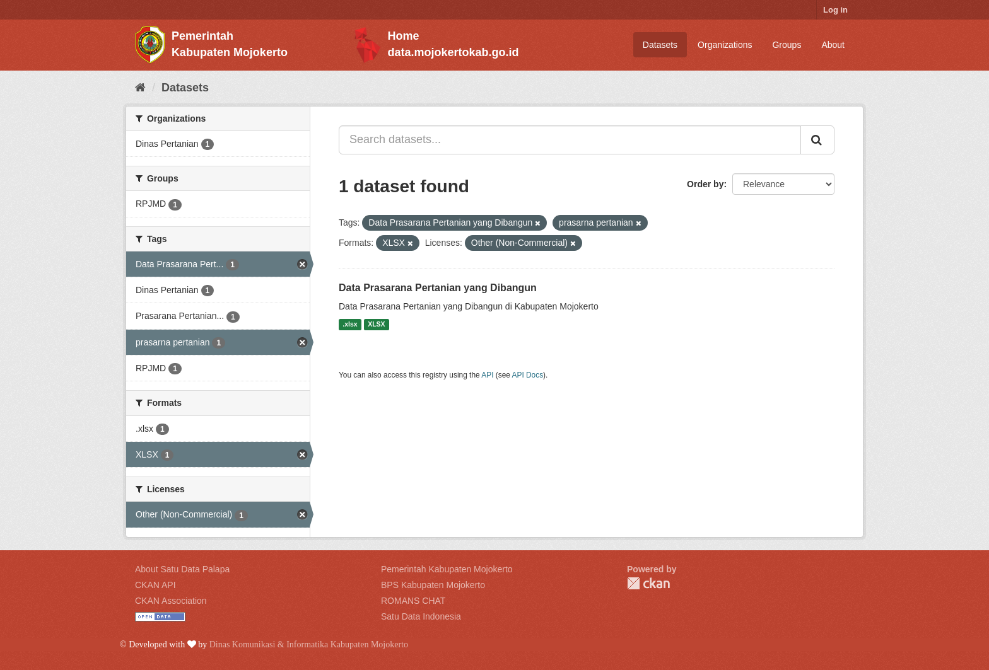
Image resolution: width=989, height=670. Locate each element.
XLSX (376, 324)
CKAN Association (171, 601)
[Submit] (817, 139)
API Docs (528, 375)
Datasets (660, 45)
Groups (786, 45)
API (487, 375)
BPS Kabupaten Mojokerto (433, 585)
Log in (835, 9)
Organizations (725, 45)
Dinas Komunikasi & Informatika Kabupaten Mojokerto (308, 644)
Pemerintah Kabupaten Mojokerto (447, 569)
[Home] (140, 87)
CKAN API (155, 585)
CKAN (648, 583)
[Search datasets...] (570, 139)
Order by (705, 184)
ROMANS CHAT (413, 601)
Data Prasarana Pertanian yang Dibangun (438, 287)
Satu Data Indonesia (421, 616)
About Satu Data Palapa (182, 569)
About (833, 45)
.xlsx (349, 324)
